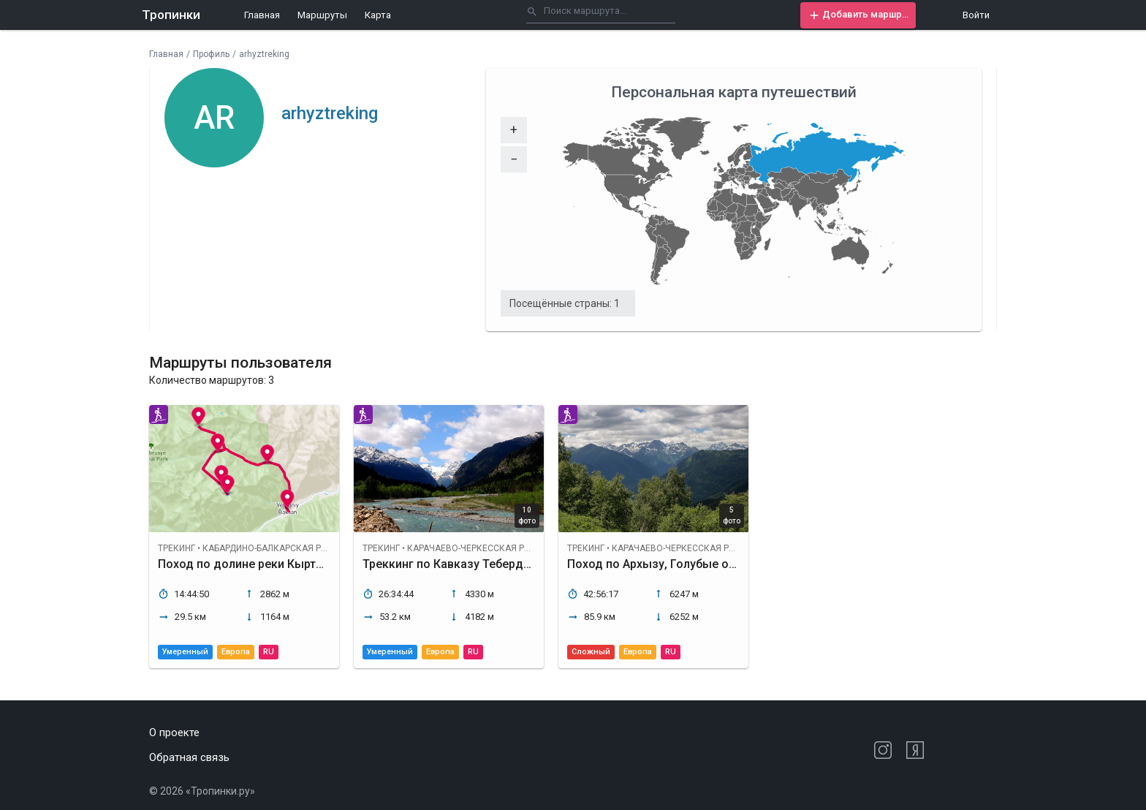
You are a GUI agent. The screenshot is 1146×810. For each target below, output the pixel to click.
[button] (858, 15)
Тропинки (171, 14)
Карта (378, 15)
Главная (262, 15)
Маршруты (322, 15)
